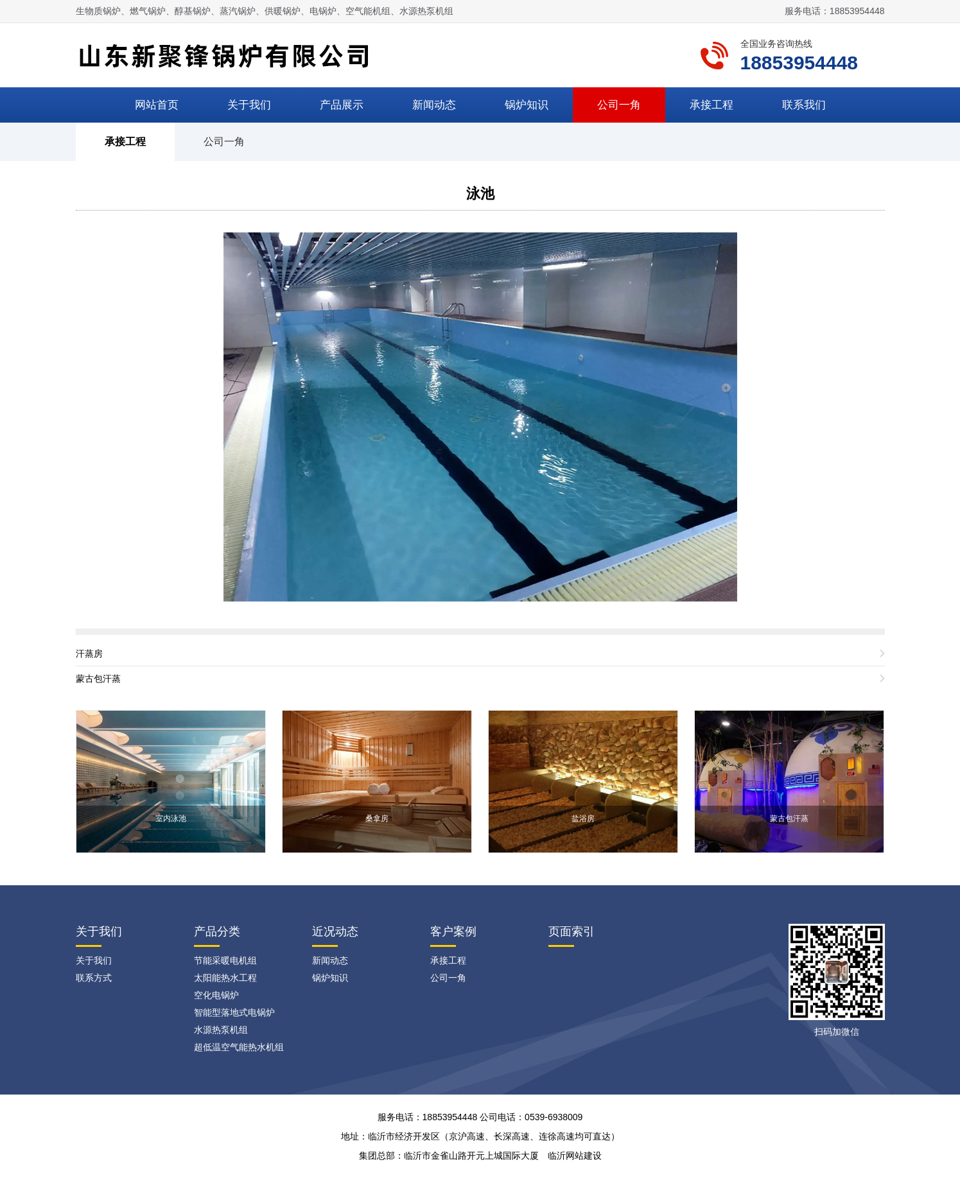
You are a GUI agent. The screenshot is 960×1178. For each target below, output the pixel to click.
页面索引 (571, 931)
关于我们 (249, 105)
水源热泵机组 (221, 1030)
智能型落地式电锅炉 (234, 1012)
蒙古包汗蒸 (98, 678)
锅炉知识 (526, 105)
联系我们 (804, 105)
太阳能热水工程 (225, 978)
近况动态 (335, 931)
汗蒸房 (89, 653)
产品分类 (217, 931)
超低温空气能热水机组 (239, 1047)
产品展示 (341, 105)
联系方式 (94, 978)
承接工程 (711, 105)
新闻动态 (434, 105)
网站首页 (157, 105)
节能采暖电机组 (225, 960)
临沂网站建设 (575, 1155)
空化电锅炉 (216, 995)
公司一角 (619, 105)
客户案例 (453, 931)
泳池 (480, 194)
